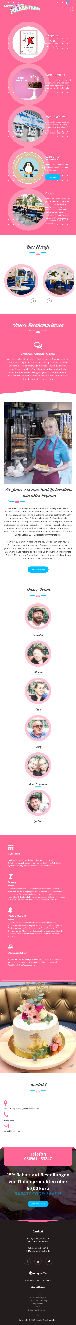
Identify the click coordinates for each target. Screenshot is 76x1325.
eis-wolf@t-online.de (12, 1131)
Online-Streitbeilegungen (38, 1310)
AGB (38, 1306)
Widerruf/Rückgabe (38, 1297)
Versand (38, 1294)
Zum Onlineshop (38, 569)
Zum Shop (53, 177)
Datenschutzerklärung (38, 1300)
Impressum (38, 1303)
